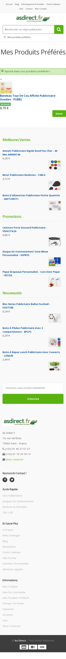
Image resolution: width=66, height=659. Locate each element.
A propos (8, 529)
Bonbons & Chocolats (15, 506)
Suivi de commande (14, 592)
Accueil (9, 4)
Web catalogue (11, 535)
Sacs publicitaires (12, 495)
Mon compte (41, 8)
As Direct (20, 640)
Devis (59, 113)
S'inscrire (33, 398)
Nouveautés (12, 293)
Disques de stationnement (18, 501)
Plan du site (9, 558)
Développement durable (32, 4)
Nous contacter (15, 459)
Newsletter (9, 546)
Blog (17, 4)
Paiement (8, 609)
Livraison (8, 614)
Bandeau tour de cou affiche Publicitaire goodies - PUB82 (27, 97)
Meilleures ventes (16, 139)
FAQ (21, 8)
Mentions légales (13, 569)
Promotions (12, 216)
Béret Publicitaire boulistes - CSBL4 (24, 175)
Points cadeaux (53, 4)
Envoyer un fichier (13, 603)
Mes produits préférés (17, 37)
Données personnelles (16, 563)
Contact (29, 8)
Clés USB (8, 512)
